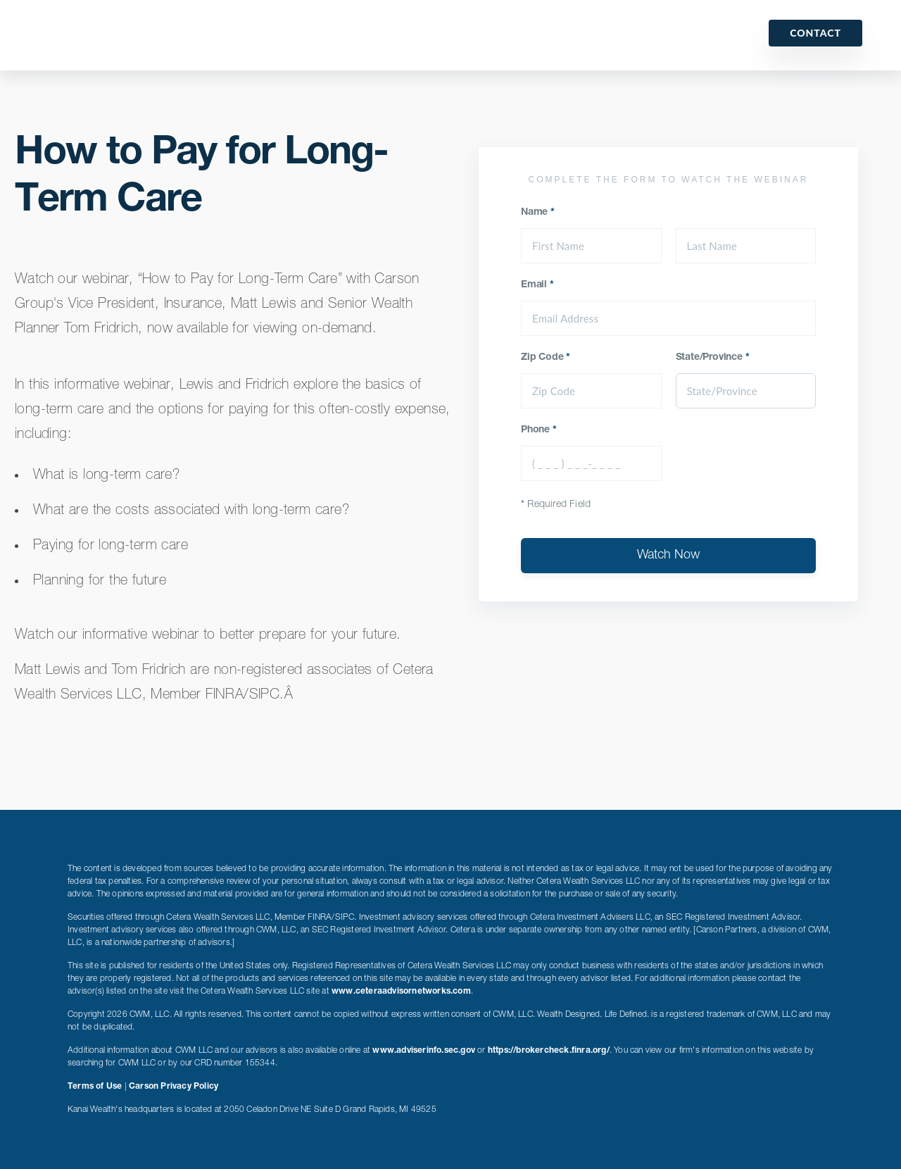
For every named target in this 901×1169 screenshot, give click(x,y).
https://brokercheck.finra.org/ (549, 1050)
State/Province (713, 358)
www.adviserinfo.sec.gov (423, 1050)
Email (537, 285)
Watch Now (668, 555)
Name (538, 213)
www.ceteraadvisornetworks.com (401, 991)
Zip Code (545, 358)
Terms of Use (95, 1086)
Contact (815, 33)
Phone (539, 430)
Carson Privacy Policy (173, 1086)
